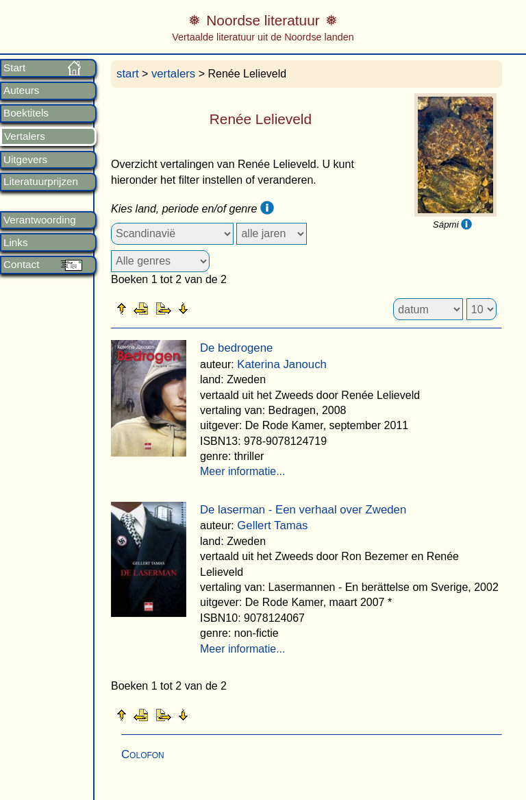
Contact (21, 264)
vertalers (173, 73)
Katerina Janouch (282, 364)
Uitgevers (25, 159)
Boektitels (26, 113)
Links (15, 242)
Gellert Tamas (272, 525)
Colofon (142, 754)
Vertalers (24, 136)
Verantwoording (39, 220)
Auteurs (21, 90)
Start (14, 67)
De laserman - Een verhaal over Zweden (303, 509)
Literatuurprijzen (40, 181)
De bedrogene (236, 347)
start (127, 73)
